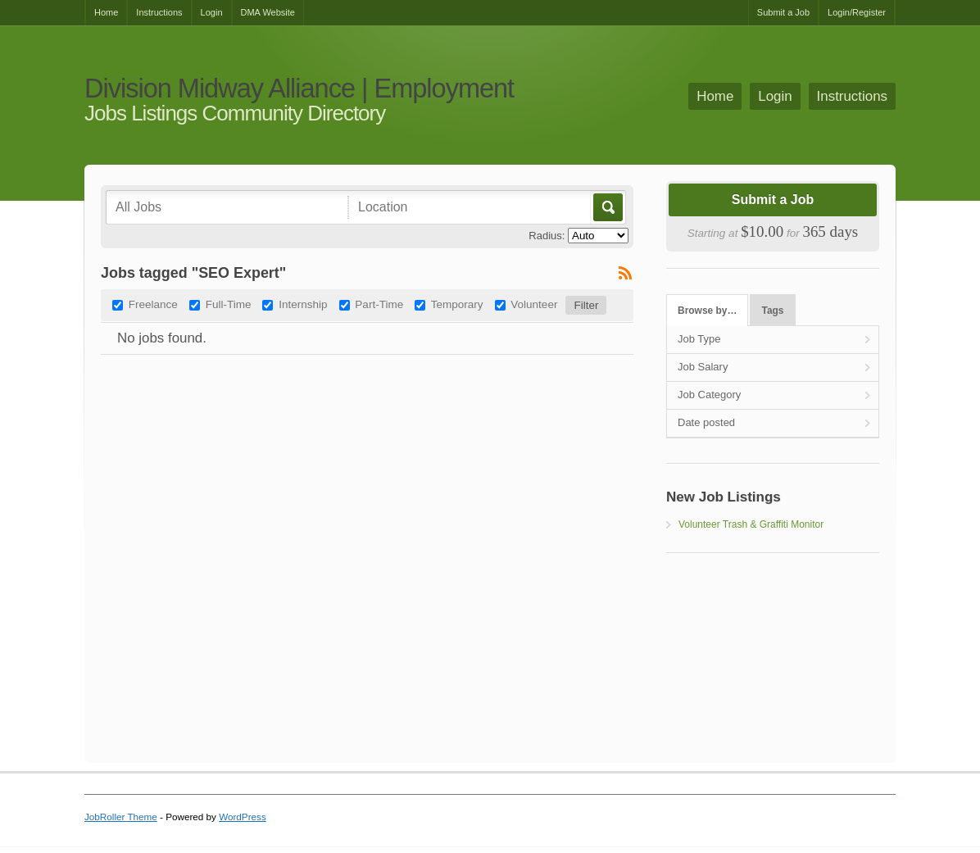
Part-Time (379, 304)
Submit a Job (783, 12)
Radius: (547, 235)
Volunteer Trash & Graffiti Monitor (750, 524)
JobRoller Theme (120, 816)
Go (607, 207)
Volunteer (533, 304)
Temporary (457, 304)
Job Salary (703, 367)
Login (212, 12)
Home (106, 12)
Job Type (699, 339)
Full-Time (229, 304)
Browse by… (707, 310)
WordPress (242, 816)
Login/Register (857, 12)
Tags (773, 310)
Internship (303, 304)
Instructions (159, 12)
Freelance (153, 304)
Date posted (706, 422)
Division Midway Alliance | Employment (299, 88)
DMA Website (268, 12)
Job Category (709, 394)
